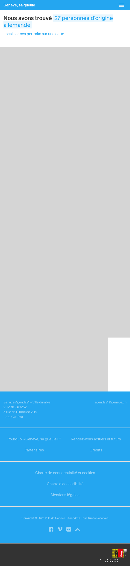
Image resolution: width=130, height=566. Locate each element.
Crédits (96, 450)
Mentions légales (65, 495)
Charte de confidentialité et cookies (65, 472)
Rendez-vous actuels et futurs (96, 439)
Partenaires (34, 450)
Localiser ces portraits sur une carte (33, 33)
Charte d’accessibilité (65, 484)
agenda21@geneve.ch (111, 402)
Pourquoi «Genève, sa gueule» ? (34, 439)
